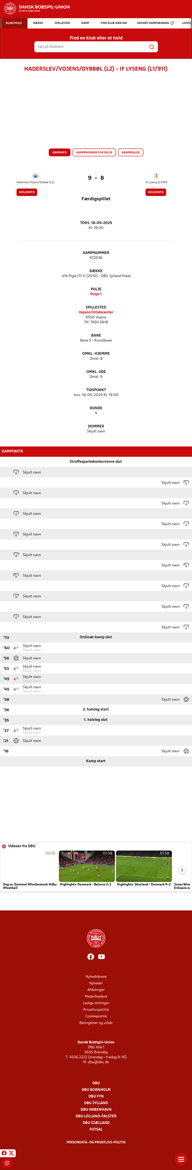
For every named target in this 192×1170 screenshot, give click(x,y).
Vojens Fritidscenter (96, 312)
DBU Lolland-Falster (96, 1116)
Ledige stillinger (96, 1003)
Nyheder (96, 983)
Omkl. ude (96, 372)
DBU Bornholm (96, 1090)
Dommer (96, 426)
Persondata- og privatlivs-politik (96, 1142)
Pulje (96, 289)
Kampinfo (59, 152)
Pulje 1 (96, 294)
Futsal (96, 1129)
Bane (96, 335)
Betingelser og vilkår (96, 1023)
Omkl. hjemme (96, 354)
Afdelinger (96, 990)
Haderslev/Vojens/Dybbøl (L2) (35, 182)
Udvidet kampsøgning (155, 23)
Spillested (96, 307)
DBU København (96, 1110)
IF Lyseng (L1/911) (156, 182)
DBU (96, 1083)
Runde (96, 408)
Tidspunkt (96, 390)
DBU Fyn (96, 1096)
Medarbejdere (96, 996)
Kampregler (131, 152)
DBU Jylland (96, 1103)
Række (96, 271)
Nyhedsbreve (96, 977)
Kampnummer (96, 253)
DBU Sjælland (96, 1123)
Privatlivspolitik (96, 1010)
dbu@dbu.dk (98, 1062)
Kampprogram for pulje (94, 152)
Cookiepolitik (96, 1016)
